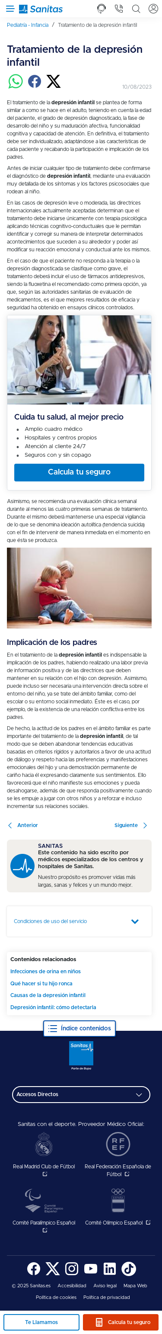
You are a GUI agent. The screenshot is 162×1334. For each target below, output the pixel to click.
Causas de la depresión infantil (48, 995)
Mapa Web (135, 1285)
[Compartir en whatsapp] (15, 87)
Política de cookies (56, 1297)
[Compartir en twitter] (53, 87)
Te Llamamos (41, 1322)
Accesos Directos (37, 1094)
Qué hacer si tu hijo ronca (41, 983)
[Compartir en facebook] (34, 87)
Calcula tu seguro (129, 1322)
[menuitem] (30, 25)
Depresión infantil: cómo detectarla (53, 1007)
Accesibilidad (71, 1285)
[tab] (101, 8)
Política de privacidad (106, 1297)
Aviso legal (105, 1285)
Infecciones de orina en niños (45, 971)
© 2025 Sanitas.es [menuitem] (31, 1285)
